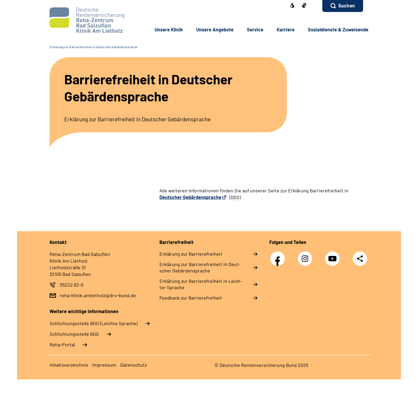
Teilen (360, 258)
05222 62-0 (71, 285)
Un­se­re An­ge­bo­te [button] (215, 29)
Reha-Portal (62, 344)
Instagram (306, 256)
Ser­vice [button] (255, 29)
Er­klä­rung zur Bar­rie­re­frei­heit (190, 254)
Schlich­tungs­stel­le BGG (74, 334)
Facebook (278, 256)
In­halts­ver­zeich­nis (69, 365)
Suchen (346, 6)
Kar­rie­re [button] (286, 29)
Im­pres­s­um (104, 365)
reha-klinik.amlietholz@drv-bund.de (98, 295)
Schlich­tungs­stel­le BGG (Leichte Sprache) (94, 323)
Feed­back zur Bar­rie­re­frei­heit (190, 298)
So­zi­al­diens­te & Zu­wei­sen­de (338, 29)
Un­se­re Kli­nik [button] (169, 29)
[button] (342, 6)
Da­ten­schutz (133, 365)
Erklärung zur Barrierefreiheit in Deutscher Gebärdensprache (94, 47)
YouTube (333, 256)
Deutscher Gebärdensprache (190, 197)
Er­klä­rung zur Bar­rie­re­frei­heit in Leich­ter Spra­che (200, 284)
